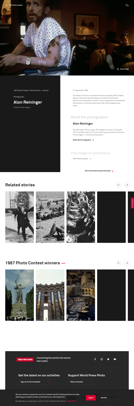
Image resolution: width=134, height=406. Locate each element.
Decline (104, 398)
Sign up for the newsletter (30, 382)
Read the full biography (82, 140)
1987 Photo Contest (15, 5)
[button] (118, 185)
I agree (90, 398)
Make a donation (76, 382)
